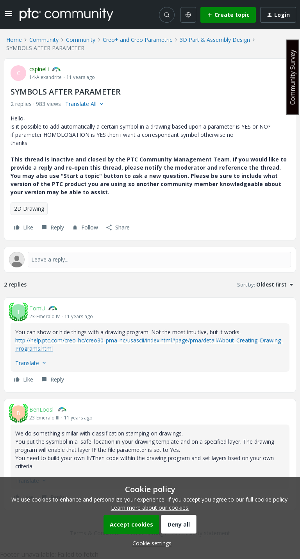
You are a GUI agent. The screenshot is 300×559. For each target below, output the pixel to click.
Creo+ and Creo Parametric (137, 39)
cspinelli (39, 69)
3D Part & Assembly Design (215, 39)
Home (14, 39)
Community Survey (292, 77)
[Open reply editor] (150, 259)
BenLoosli (42, 409)
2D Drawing (29, 208)
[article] (150, 345)
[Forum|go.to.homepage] (66, 14)
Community (44, 39)
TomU (37, 308)
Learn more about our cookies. (150, 507)
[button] (8, 16)
